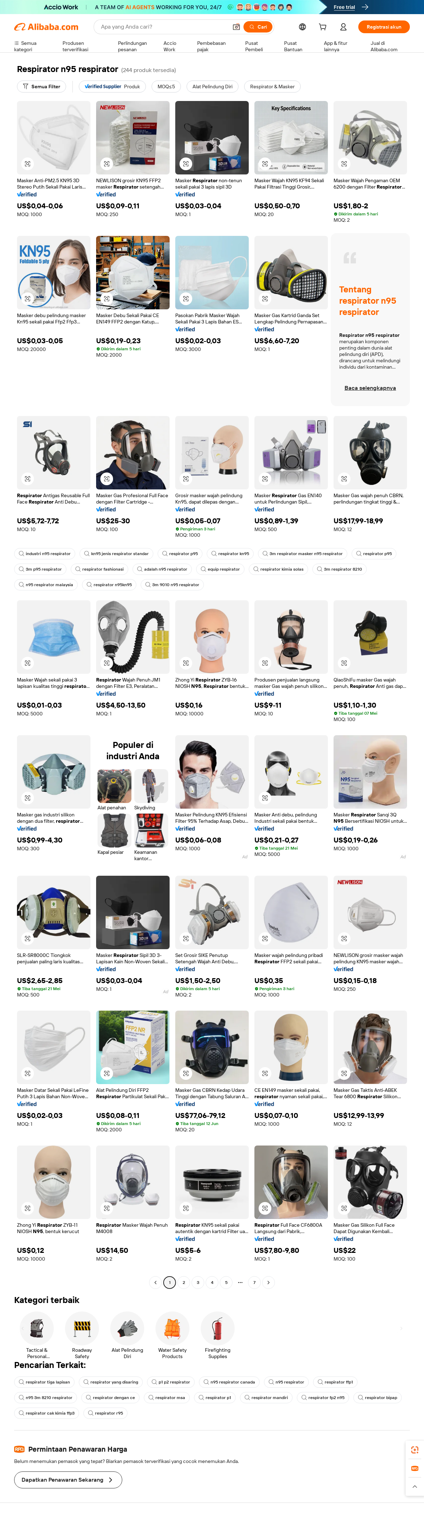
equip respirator (220, 569)
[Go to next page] (268, 1282)
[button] (236, 27)
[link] (415, 1450)
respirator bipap (377, 1397)
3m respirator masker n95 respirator (303, 554)
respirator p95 (180, 554)
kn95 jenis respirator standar (116, 554)
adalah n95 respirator (162, 569)
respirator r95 (105, 1413)
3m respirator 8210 (339, 569)
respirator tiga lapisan (44, 1382)
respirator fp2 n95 (322, 1397)
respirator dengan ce (110, 1397)
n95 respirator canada (229, 1382)
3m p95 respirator (40, 569)
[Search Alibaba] (163, 27)
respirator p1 (215, 1397)
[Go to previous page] (155, 1282)
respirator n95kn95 (109, 585)
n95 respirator (286, 1382)
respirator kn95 (230, 554)
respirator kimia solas (278, 569)
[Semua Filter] (41, 87)
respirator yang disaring (110, 1382)
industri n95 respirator (45, 554)
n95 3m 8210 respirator (45, 1397)
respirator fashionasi (99, 569)
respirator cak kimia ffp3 (47, 1413)
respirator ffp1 (335, 1382)
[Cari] (257, 26)
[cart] (324, 28)
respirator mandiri (266, 1397)
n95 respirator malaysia (46, 585)
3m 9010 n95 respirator (172, 585)
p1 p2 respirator (171, 1382)
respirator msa (166, 1397)
